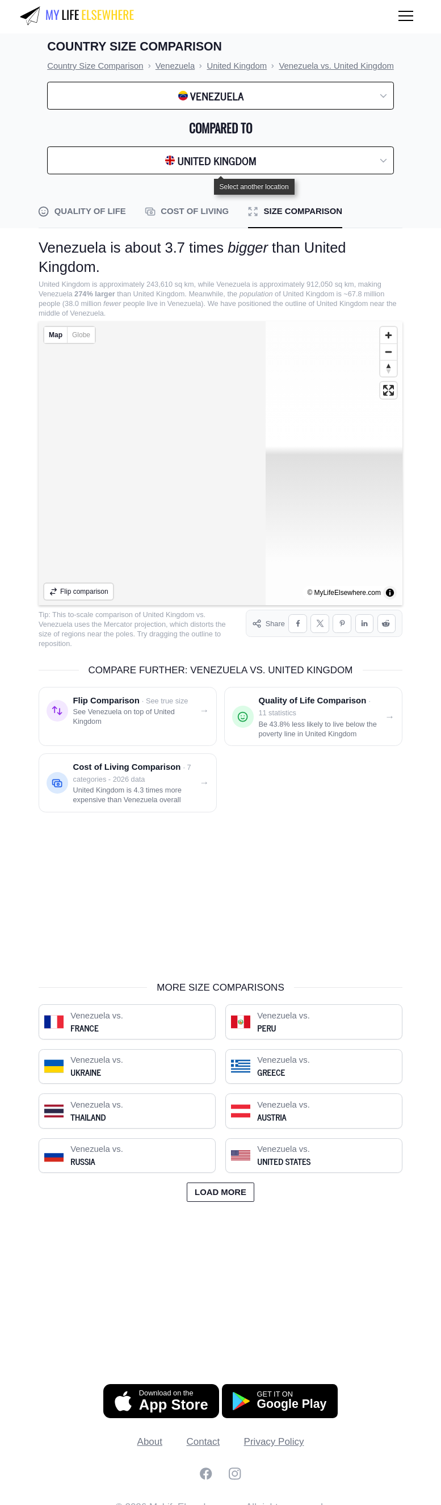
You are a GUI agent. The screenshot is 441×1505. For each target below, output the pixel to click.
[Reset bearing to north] (388, 368)
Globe (81, 335)
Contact (203, 1432)
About (149, 1432)
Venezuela (56, 624)
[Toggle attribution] (390, 593)
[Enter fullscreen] (388, 390)
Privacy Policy (274, 1432)
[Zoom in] (388, 335)
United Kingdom (169, 614)
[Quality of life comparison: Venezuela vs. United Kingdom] (313, 706)
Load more (220, 1182)
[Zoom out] (388, 351)
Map (55, 335)
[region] (220, 463)
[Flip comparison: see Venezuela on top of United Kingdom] (128, 706)
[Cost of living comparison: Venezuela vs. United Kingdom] (128, 773)
